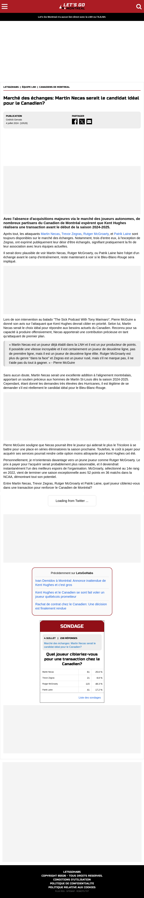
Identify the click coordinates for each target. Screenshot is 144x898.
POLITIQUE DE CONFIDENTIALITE (72, 883)
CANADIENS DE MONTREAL (54, 87)
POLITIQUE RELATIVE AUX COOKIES (72, 887)
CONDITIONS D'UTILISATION (72, 879)
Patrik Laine (122, 234)
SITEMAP (70, 891)
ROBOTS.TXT (82, 891)
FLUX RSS (60, 891)
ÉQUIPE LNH (29, 87)
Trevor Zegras (71, 234)
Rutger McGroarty (96, 234)
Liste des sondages (90, 697)
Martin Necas (50, 234)
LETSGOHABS (11, 87)
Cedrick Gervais (14, 119)
